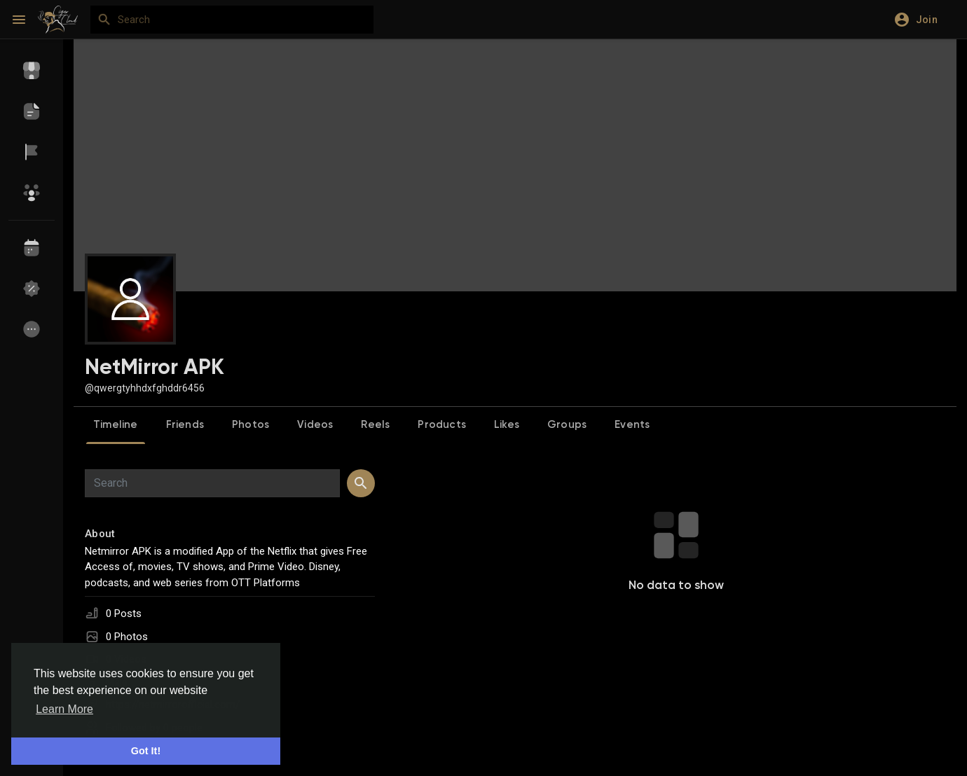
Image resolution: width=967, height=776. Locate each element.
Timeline (115, 425)
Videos (315, 425)
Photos (250, 425)
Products (442, 425)
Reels (375, 425)
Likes (506, 425)
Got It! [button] (145, 750)
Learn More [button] (64, 709)
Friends (185, 425)
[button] (920, 20)
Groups (567, 425)
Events (632, 425)
